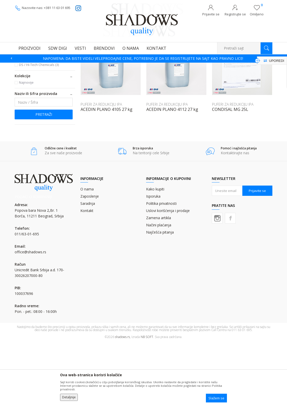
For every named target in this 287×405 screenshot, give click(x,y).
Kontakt (86, 273)
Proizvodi (40, 66)
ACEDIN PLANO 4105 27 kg (106, 172)
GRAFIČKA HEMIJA (63, 66)
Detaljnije (69, 397)
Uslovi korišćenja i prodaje (168, 273)
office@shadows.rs (30, 314)
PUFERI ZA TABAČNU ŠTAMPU (101, 66)
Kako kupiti (155, 251)
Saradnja (87, 266)
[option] (143, 58)
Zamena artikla (158, 280)
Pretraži (43, 177)
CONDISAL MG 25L (230, 172)
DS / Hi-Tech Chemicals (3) (39, 127)
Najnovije (26, 145)
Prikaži (218, 73)
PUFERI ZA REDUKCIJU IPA (40, 99)
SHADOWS (22, 66)
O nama (87, 251)
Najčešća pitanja (160, 294)
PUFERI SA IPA (29, 92)
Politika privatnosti (161, 266)
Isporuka (153, 258)
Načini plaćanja (158, 287)
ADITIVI (24, 86)
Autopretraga (142, 73)
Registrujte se (235, 14)
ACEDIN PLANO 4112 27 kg (172, 172)
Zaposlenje (89, 258)
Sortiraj (165, 73)
